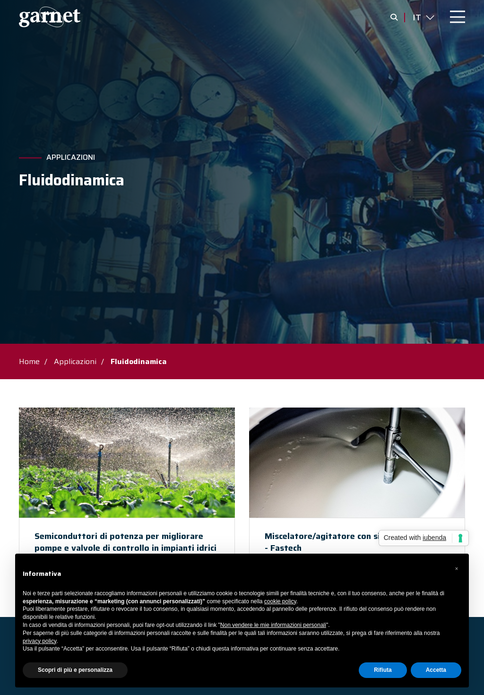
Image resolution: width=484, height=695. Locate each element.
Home (29, 361)
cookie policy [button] (280, 601)
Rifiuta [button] (382, 670)
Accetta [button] (436, 670)
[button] (456, 568)
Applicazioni (70, 157)
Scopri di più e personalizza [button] (75, 670)
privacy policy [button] (39, 641)
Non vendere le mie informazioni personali (273, 625)
